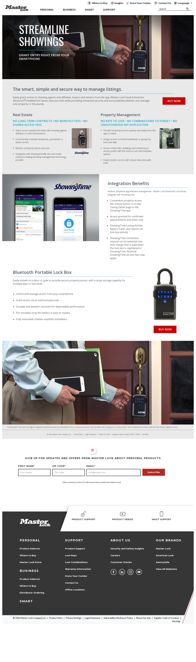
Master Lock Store (31, 562)
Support (74, 540)
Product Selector (30, 548)
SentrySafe (162, 562)
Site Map (145, 434)
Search (162, 9)
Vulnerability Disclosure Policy (118, 618)
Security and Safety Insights (127, 548)
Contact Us (71, 583)
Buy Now (174, 101)
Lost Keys (71, 555)
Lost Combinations (76, 562)
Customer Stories (121, 562)
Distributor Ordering (32, 592)
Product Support (75, 548)
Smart (26, 601)
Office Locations (75, 589)
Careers (115, 555)
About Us (120, 540)
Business (29, 571)
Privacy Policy (78, 434)
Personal (30, 540)
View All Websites (166, 569)
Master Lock (163, 548)
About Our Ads (104, 434)
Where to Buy (28, 555)
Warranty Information (78, 569)
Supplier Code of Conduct (121, 434)
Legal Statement (91, 434)
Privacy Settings (73, 618)
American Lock (165, 555)
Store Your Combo (76, 576)
